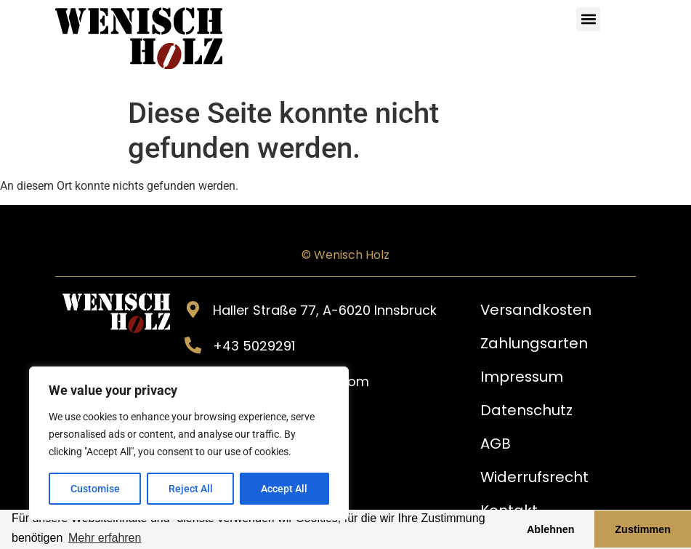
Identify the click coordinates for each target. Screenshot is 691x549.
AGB (495, 443)
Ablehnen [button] (551, 529)
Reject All (191, 488)
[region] (189, 443)
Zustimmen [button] (643, 529)
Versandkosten (537, 310)
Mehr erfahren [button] (105, 538)
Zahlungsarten (534, 343)
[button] (588, 19)
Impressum (522, 376)
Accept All (285, 488)
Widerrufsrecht (535, 477)
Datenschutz (526, 410)
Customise (95, 488)
